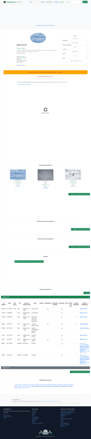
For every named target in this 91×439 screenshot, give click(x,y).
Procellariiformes (23, 58)
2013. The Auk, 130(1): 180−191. (44, 386)
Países (61, 417)
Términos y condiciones (37, 423)
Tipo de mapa (75, 42)
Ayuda (33, 421)
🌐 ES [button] (30, 2)
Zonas (61, 421)
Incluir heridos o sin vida (76, 60)
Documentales (35, 417)
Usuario (75, 38)
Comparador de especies (66, 418)
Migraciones (35, 418)
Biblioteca (62, 415)
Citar (5, 418)
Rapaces (62, 426)
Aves (20, 59)
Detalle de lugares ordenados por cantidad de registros (29, 261)
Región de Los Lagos (18, 182)
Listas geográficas (64, 423)
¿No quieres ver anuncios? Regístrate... (45, 25)
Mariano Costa (18, 186)
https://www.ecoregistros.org (50, 401)
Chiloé (45, 183)
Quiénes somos (7, 415)
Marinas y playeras (64, 424)
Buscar (85, 2)
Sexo (75, 47)
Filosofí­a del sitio (7, 416)
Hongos (34, 414)
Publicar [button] (43, 2)
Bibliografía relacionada (46, 380)
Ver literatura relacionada (24, 84)
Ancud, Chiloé (18, 181)
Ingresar (62, 2)
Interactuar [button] (49, 2)
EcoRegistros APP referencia (67, 412)
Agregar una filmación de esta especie (79, 247)
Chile (18, 184)
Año (75, 56)
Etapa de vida (75, 51)
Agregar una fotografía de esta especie (79, 194)
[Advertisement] (45, 14)
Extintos (62, 420)
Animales (34, 411)
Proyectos (34, 420)
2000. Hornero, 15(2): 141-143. (85, 348)
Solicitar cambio (21, 65)
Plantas (33, 412)
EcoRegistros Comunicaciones (67, 411)
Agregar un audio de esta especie (80, 229)
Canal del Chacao (73, 181)
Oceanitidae (22, 56)
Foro (33, 415)
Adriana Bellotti (45, 188)
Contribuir (56, 2)
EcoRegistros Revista (65, 414)
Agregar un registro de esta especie (80, 372)
